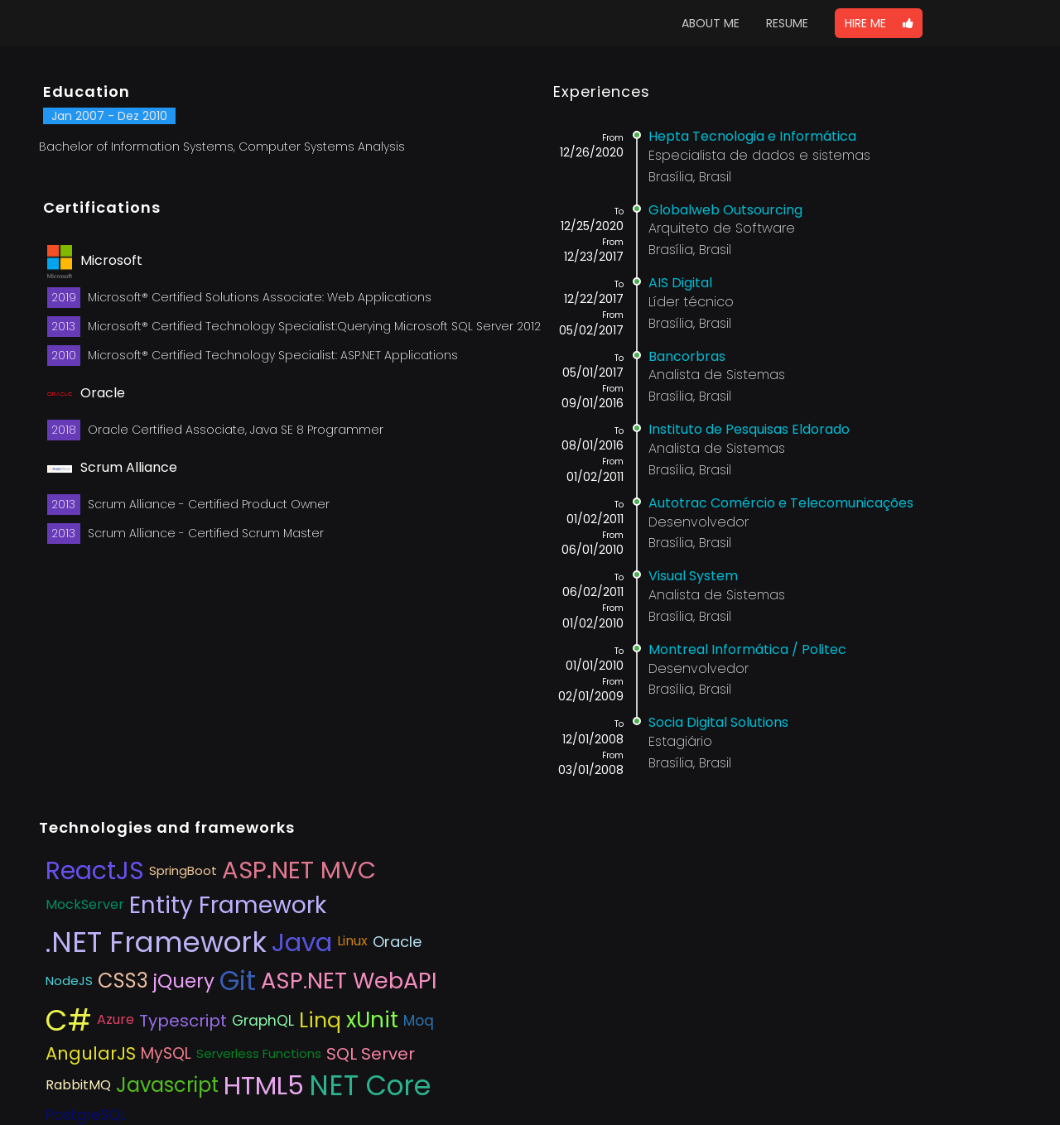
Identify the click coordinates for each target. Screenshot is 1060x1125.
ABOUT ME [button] (710, 23)
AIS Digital (680, 282)
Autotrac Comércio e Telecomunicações (780, 502)
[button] (879, 23)
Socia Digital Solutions (718, 722)
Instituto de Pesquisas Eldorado (749, 429)
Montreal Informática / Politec (747, 649)
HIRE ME (879, 23)
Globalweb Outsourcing (725, 209)
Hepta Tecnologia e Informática (752, 136)
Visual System (693, 575)
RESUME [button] (787, 23)
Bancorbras (686, 356)
